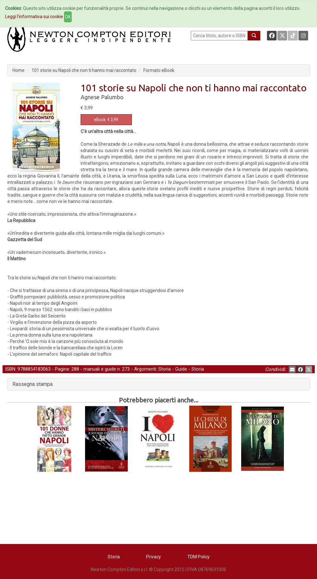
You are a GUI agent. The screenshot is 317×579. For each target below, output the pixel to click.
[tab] (159, 384)
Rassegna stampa (32, 384)
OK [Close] (68, 16)
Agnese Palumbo (102, 97)
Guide (181, 369)
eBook (99, 119)
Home (18, 70)
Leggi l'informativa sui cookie (34, 16)
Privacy (153, 556)
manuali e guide (99, 369)
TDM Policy (198, 556)
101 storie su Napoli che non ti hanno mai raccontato (84, 70)
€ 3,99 (106, 119)
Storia (164, 369)
